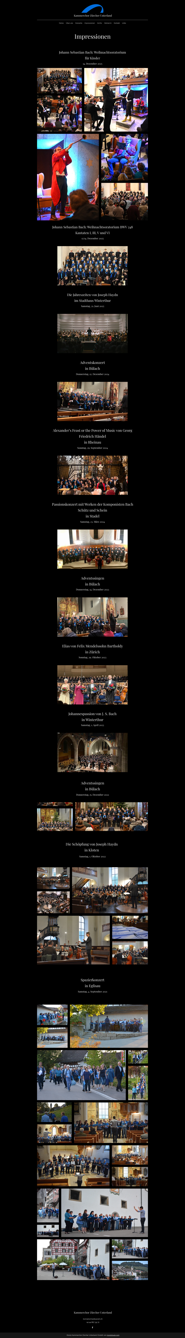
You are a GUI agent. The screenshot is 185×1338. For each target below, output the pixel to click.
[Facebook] (92, 1327)
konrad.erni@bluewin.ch (93, 1319)
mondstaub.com (113, 1335)
